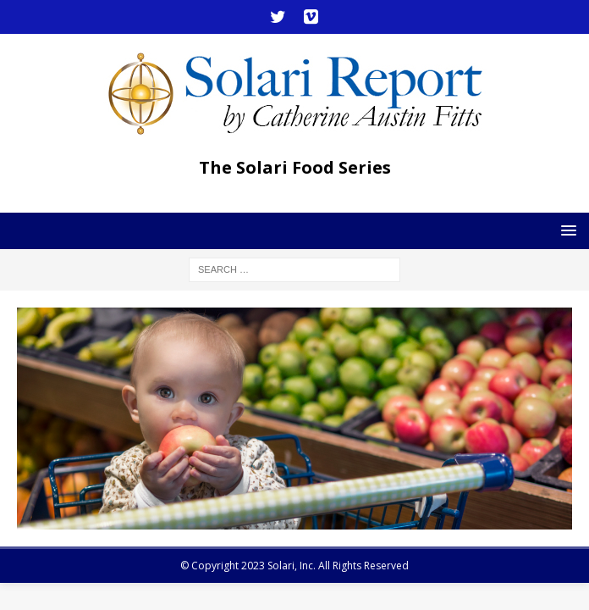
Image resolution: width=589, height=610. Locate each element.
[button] (566, 230)
